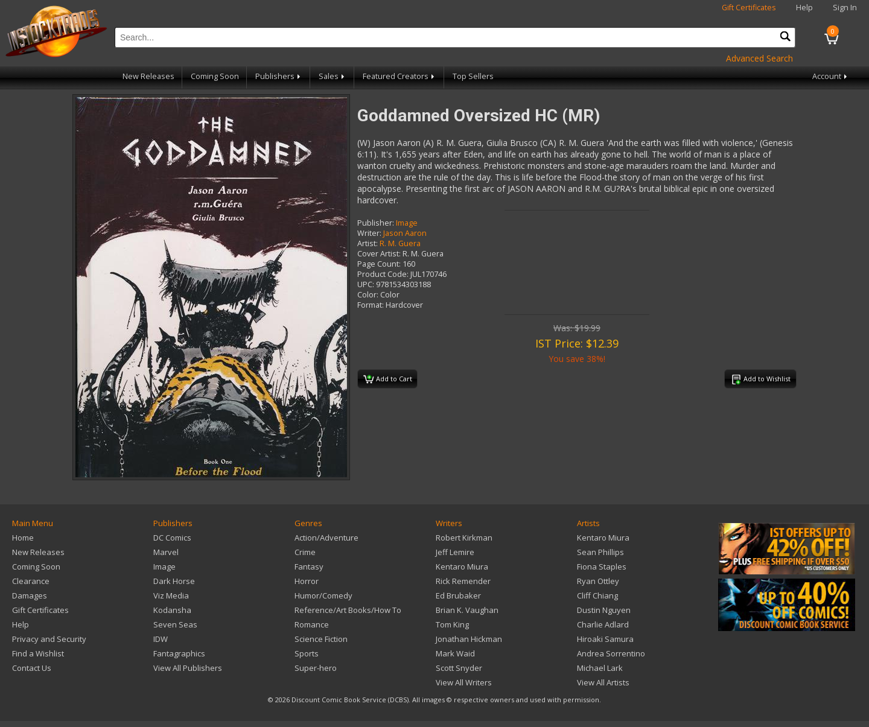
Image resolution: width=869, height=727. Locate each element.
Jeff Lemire (455, 552)
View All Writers (464, 682)
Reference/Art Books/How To (347, 610)
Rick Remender (463, 581)
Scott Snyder (459, 667)
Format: (370, 305)
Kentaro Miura (462, 566)
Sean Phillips (600, 552)
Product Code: (383, 274)
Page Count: (379, 264)
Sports (306, 653)
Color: (367, 295)
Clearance (30, 581)
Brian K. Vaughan (467, 610)
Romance (311, 624)
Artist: (367, 243)
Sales (332, 76)
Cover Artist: (379, 254)
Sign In (845, 7)
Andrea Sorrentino (611, 653)
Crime (305, 552)
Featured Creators (399, 76)
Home (23, 537)
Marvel (166, 552)
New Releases (148, 76)
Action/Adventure (326, 537)
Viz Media (171, 595)
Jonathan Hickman (469, 638)
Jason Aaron (405, 233)
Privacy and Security (49, 638)
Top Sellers (473, 76)
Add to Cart (387, 379)
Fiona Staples (601, 566)
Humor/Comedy (323, 595)
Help (804, 7)
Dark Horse (174, 581)
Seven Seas (175, 624)
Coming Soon (215, 76)
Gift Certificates (749, 7)
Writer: (369, 233)
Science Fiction (321, 638)
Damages (29, 595)
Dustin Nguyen (604, 610)
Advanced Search (759, 58)
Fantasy (308, 566)
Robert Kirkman (464, 537)
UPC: (365, 284)
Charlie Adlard (603, 624)
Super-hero (315, 667)
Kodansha (172, 610)
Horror (306, 581)
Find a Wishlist (38, 653)
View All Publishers (187, 667)
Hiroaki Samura (605, 638)
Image (407, 223)
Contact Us (31, 667)
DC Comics (172, 537)
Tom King (452, 624)
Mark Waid (455, 653)
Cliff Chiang (597, 595)
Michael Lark (600, 667)
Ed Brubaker (458, 595)
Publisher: (375, 223)
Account (830, 76)
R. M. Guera (400, 243)
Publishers (278, 76)
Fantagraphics (179, 653)
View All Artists (603, 682)
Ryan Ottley (598, 581)
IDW (160, 638)
